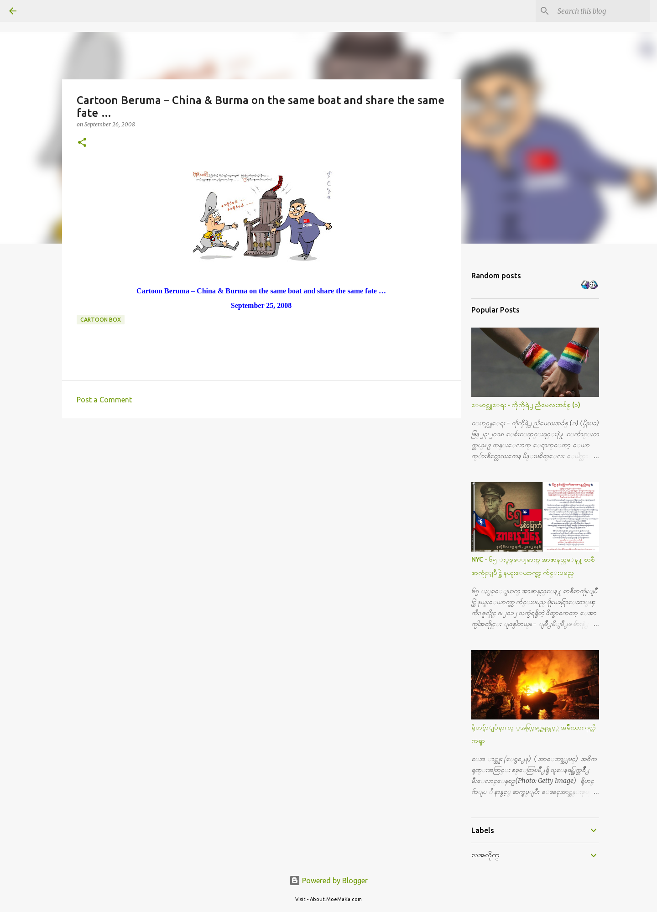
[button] (82, 143)
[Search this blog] (602, 11)
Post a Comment (104, 400)
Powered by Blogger (328, 880)
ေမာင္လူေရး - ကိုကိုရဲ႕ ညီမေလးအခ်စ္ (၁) (525, 404)
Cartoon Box (100, 320)
